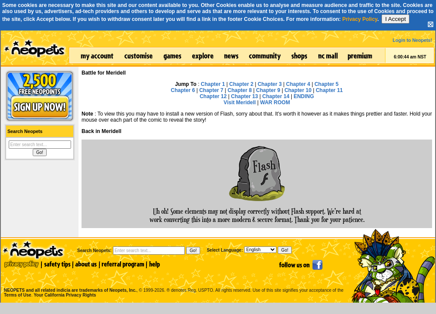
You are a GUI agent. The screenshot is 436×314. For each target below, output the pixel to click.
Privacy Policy (360, 19)
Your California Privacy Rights (65, 295)
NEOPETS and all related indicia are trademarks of (69, 281)
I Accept (395, 19)
